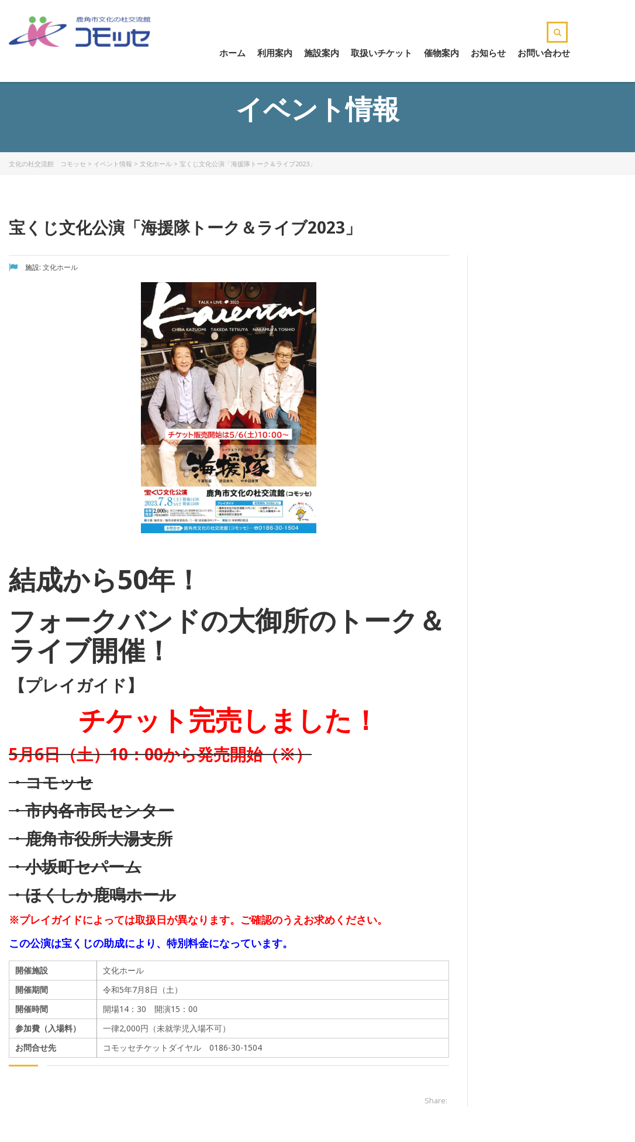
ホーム (232, 53)
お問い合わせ (543, 53)
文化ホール (156, 163)
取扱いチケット (381, 53)
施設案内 (321, 53)
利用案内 (274, 53)
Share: (436, 1100)
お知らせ (488, 53)
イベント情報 (113, 163)
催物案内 (441, 53)
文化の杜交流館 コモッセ (47, 163)
